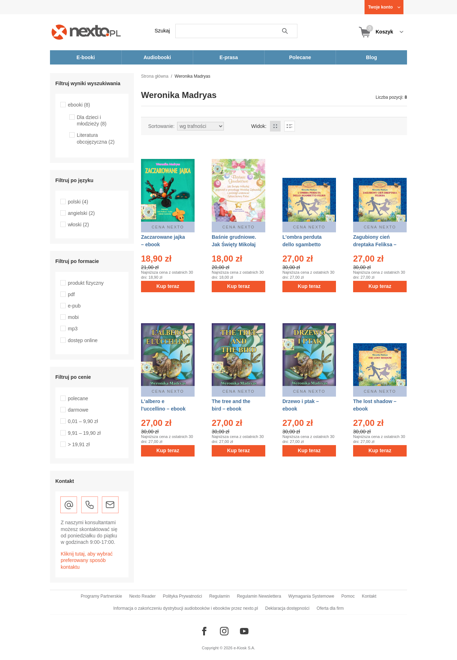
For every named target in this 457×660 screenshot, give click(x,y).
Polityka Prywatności (182, 596)
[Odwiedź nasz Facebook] (204, 631)
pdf (71, 294)
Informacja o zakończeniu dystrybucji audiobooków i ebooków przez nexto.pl (185, 608)
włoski (78, 224)
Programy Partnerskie (101, 596)
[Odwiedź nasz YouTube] (244, 631)
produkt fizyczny (86, 283)
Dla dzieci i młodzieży (91, 120)
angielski (81, 213)
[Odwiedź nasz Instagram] (224, 631)
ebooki (79, 105)
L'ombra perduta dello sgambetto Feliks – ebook (302, 244)
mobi (73, 317)
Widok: (259, 126)
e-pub (74, 306)
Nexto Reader (142, 596)
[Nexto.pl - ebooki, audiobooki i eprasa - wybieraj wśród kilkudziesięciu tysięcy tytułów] (86, 31)
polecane (78, 398)
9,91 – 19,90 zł (84, 433)
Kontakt (369, 596)
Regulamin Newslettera (259, 596)
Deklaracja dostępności (287, 608)
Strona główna (155, 76)
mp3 (72, 328)
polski (78, 202)
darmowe (78, 410)
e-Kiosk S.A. (244, 648)
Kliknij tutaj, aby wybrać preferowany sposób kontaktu (87, 560)
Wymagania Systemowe (311, 596)
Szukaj (162, 30)
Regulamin (219, 596)
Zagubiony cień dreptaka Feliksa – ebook (374, 244)
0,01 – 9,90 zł (83, 421)
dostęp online (82, 340)
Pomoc (348, 596)
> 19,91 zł (79, 444)
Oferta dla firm (330, 608)
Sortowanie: (161, 126)
